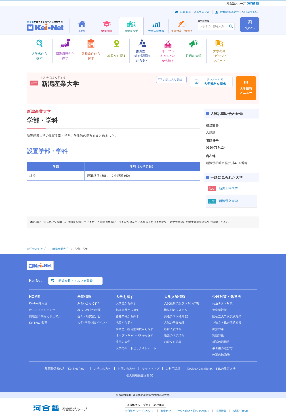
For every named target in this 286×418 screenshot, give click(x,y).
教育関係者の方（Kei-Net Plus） (239, 12)
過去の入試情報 (174, 335)
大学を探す (125, 297)
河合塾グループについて (139, 410)
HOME (34, 297)
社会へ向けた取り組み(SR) (193, 410)
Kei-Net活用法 (38, 303)
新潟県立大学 (228, 201)
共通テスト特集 (174, 316)
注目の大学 (123, 341)
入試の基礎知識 (174, 322)
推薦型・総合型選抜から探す (135, 329)
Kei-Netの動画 (38, 322)
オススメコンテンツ (42, 310)
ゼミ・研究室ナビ (89, 316)
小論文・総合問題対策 (226, 322)
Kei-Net (35, 281)
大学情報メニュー (246, 90)
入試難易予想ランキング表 (181, 303)
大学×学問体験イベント (92, 322)
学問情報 (84, 297)
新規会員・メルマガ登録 (195, 12)
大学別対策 (219, 310)
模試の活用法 (221, 341)
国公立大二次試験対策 (226, 316)
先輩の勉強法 (221, 354)
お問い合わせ (126, 368)
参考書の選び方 (222, 348)
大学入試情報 (174, 297)
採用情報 (221, 410)
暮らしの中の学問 (89, 310)
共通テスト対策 (222, 303)
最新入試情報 (172, 329)
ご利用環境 (173, 368)
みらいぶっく (86, 303)
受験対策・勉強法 (226, 297)
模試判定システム (175, 310)
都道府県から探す (127, 310)
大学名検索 (203, 21)
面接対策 (218, 329)
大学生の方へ (102, 368)
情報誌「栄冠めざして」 (45, 316)
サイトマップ (150, 368)
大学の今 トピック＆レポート (136, 348)
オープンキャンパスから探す (135, 335)
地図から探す (124, 322)
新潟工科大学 (228, 188)
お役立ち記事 (172, 341)
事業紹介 (165, 410)
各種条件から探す (127, 316)
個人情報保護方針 (137, 375)
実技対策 (218, 335)
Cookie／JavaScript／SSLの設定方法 (211, 368)
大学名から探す (126, 303)
